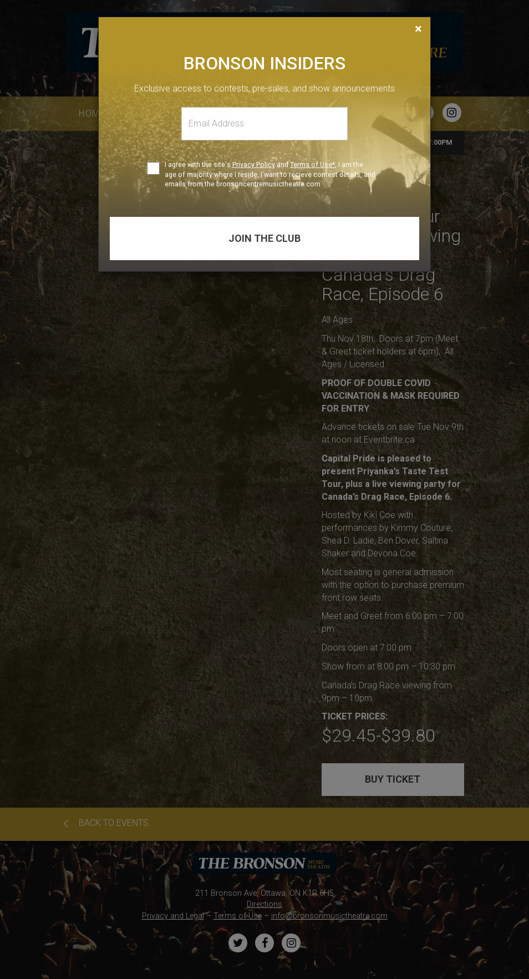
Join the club (264, 238)
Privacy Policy (253, 164)
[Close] (418, 28)
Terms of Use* (312, 164)
